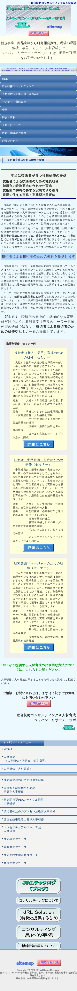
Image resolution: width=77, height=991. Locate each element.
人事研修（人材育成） (18, 768)
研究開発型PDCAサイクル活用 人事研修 (24, 801)
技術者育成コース (15, 839)
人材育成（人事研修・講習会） (20, 94)
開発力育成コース (15, 847)
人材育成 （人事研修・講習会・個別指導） (26, 758)
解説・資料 (8, 117)
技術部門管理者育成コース (21, 855)
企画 (4, 109)
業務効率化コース (15, 863)
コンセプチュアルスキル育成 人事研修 (22, 829)
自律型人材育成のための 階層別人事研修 (19, 789)
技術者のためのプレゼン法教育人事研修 (29, 811)
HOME (6, 78)
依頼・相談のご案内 (14, 133)
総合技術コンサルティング (18, 86)
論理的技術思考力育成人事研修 (24, 819)
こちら (30, 669)
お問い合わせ (10, 140)
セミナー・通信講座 (14, 101)
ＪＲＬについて (11, 125)
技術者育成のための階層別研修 (24, 780)
